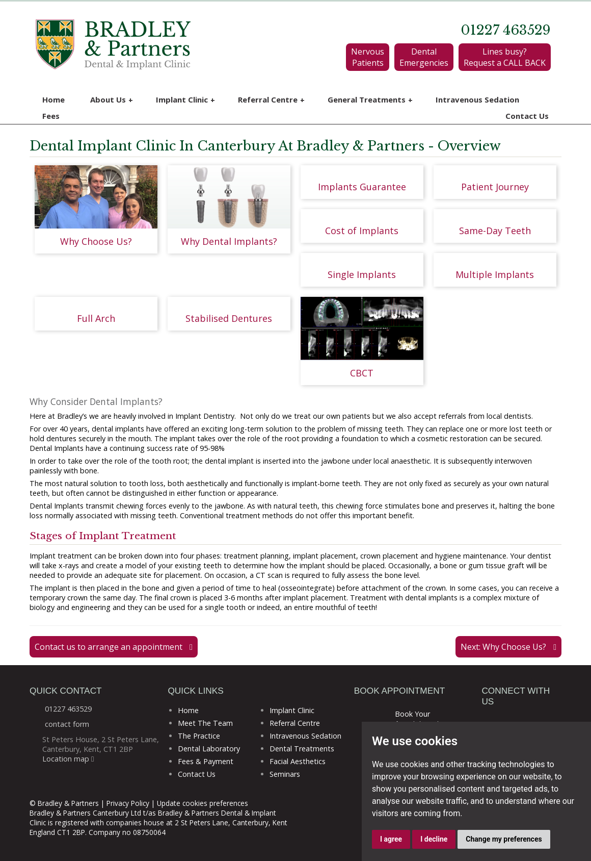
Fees (51, 116)
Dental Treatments (302, 748)
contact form (67, 724)
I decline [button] (433, 839)
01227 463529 (506, 30)
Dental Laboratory (209, 748)
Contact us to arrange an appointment (114, 646)
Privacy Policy (127, 803)
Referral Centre (271, 99)
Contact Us (527, 116)
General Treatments (370, 99)
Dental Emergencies (423, 57)
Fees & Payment (205, 761)
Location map (68, 759)
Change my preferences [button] (504, 839)
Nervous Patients (367, 57)
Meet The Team (205, 723)
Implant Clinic (185, 99)
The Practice (199, 736)
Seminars (285, 774)
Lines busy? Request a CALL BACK (505, 57)
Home (53, 99)
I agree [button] (391, 839)
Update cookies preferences (202, 803)
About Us (111, 99)
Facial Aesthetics (298, 761)
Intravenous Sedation (477, 99)
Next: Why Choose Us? (508, 646)
